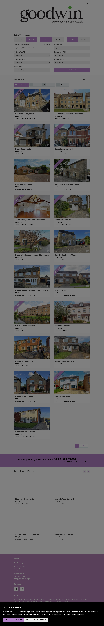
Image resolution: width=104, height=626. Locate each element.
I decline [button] (18, 620)
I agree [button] (8, 620)
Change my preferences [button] (36, 620)
